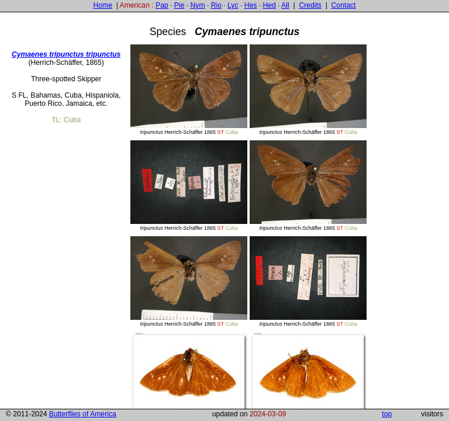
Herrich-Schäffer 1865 (188, 89)
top (387, 414)
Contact (343, 5)
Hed (269, 5)
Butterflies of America (82, 414)
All (285, 5)
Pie (179, 5)
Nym (198, 5)
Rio (216, 5)
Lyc (232, 5)
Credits (310, 5)
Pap (162, 5)
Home (102, 5)
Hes (250, 5)
